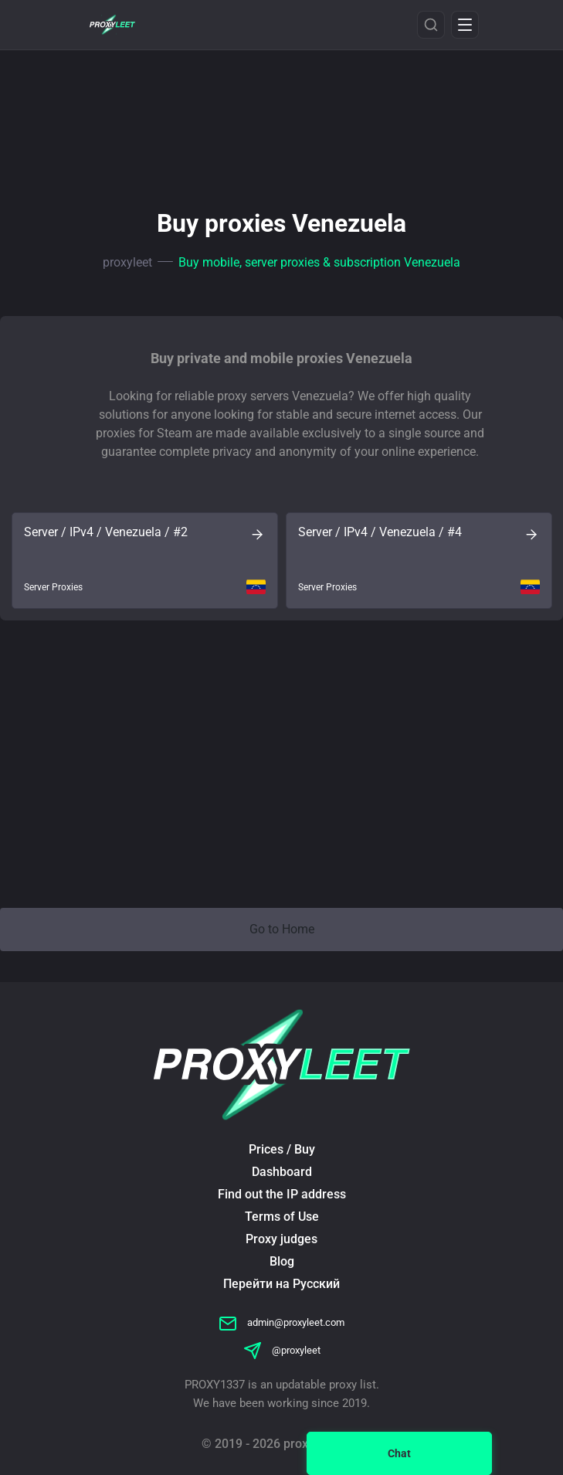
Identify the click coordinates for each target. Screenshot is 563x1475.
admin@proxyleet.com (281, 1322)
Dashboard (282, 1171)
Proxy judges (281, 1239)
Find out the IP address (282, 1194)
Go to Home (281, 929)
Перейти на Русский (281, 1283)
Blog (282, 1261)
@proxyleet (282, 1350)
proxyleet (127, 262)
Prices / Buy (282, 1149)
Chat (399, 1453)
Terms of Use (282, 1216)
